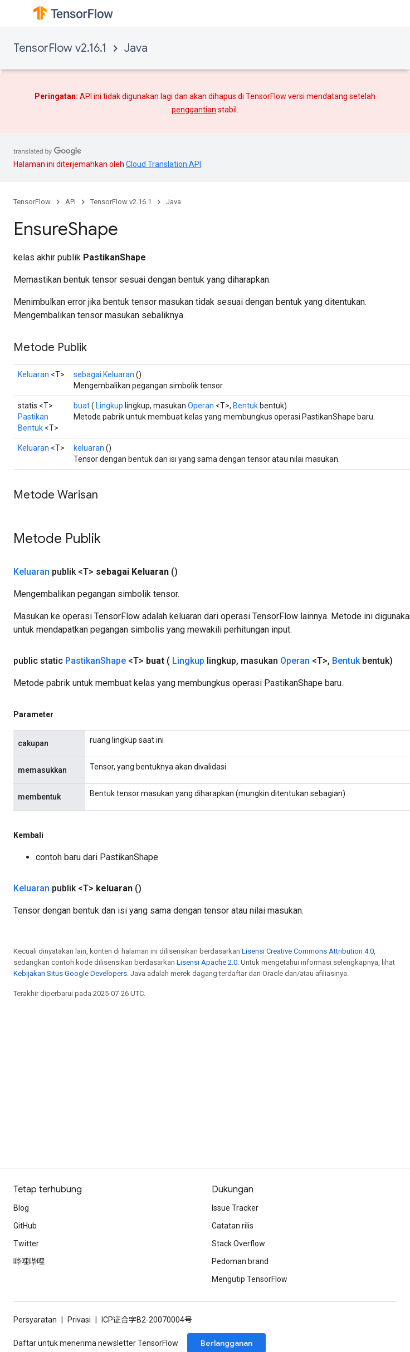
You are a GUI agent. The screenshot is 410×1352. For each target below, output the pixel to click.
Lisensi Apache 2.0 (207, 962)
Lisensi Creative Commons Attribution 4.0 (308, 951)
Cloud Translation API (163, 164)
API (70, 202)
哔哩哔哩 (29, 1261)
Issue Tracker (235, 1207)
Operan (201, 405)
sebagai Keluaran (104, 374)
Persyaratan (35, 1319)
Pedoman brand (240, 1261)
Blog (21, 1207)
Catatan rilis (232, 1225)
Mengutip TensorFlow (249, 1279)
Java (136, 48)
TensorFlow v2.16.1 (59, 48)
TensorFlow (32, 202)
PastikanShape (95, 660)
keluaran (89, 447)
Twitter (26, 1243)
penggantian (194, 109)
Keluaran (33, 374)
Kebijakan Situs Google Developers (70, 973)
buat (82, 405)
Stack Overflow (238, 1243)
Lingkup (109, 405)
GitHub (25, 1225)
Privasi (79, 1319)
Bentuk (245, 405)
